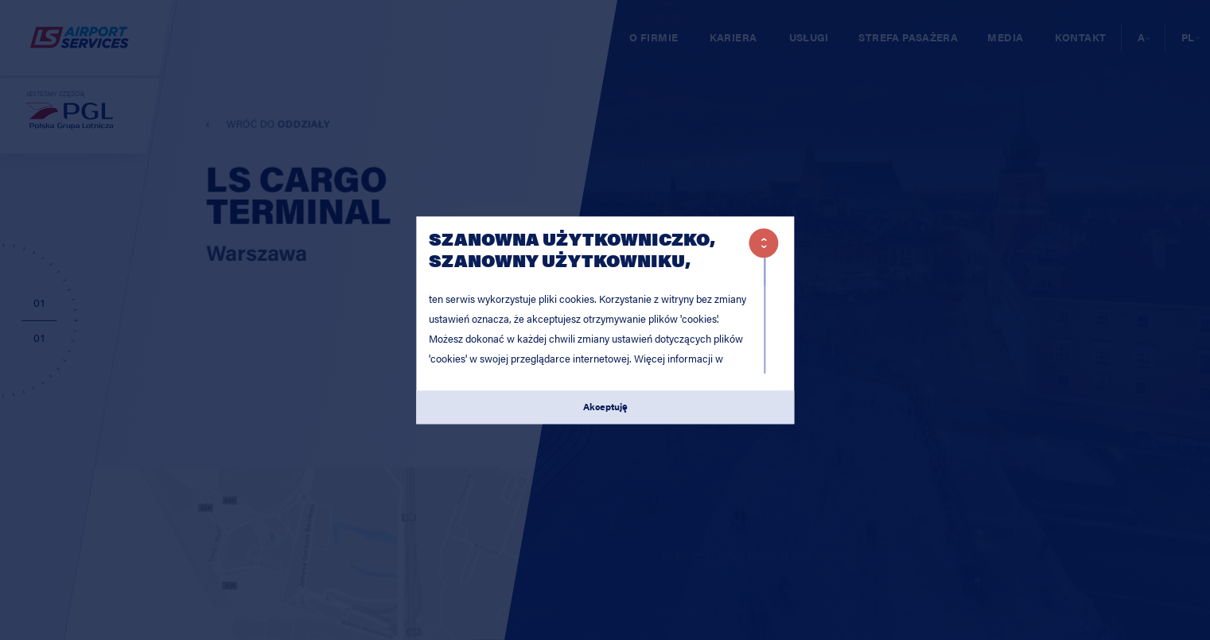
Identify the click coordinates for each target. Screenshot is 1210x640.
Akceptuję (605, 407)
